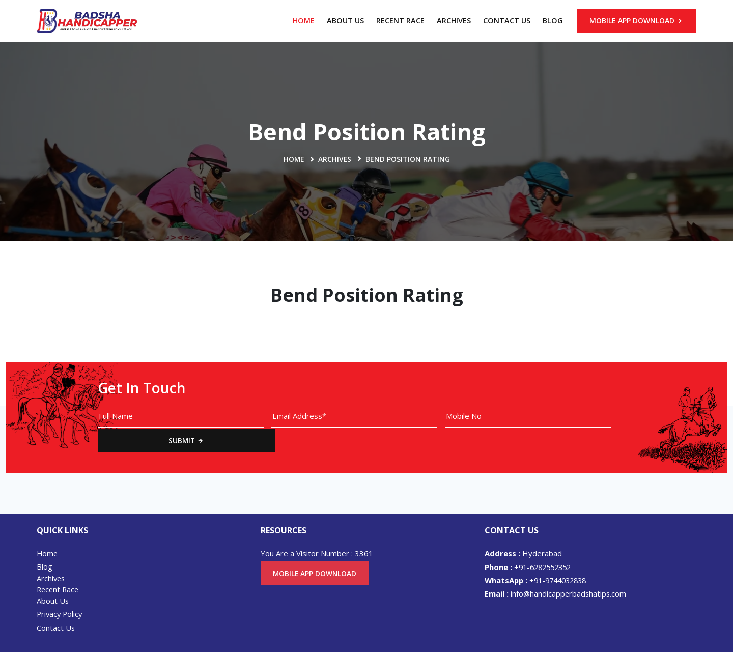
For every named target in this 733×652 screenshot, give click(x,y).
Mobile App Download (636, 20)
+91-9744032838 (539, 556)
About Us (345, 20)
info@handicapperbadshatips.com (556, 569)
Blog (553, 20)
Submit (657, 416)
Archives (454, 20)
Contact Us (506, 20)
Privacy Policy (60, 590)
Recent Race (400, 20)
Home (304, 20)
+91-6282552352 (531, 542)
